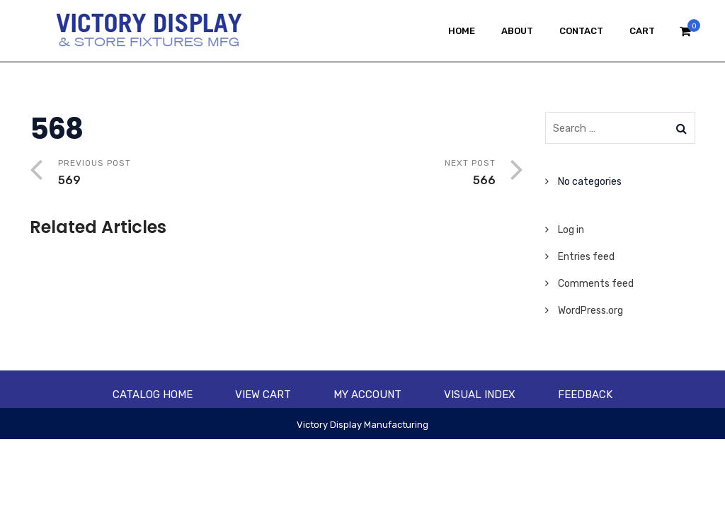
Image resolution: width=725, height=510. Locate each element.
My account (367, 394)
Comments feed (596, 284)
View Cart (263, 394)
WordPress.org (590, 311)
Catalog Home (153, 394)
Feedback (585, 394)
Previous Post (167, 174)
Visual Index (479, 394)
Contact (581, 31)
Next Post (386, 174)
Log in (571, 230)
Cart (642, 31)
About (517, 31)
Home (461, 31)
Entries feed (586, 257)
